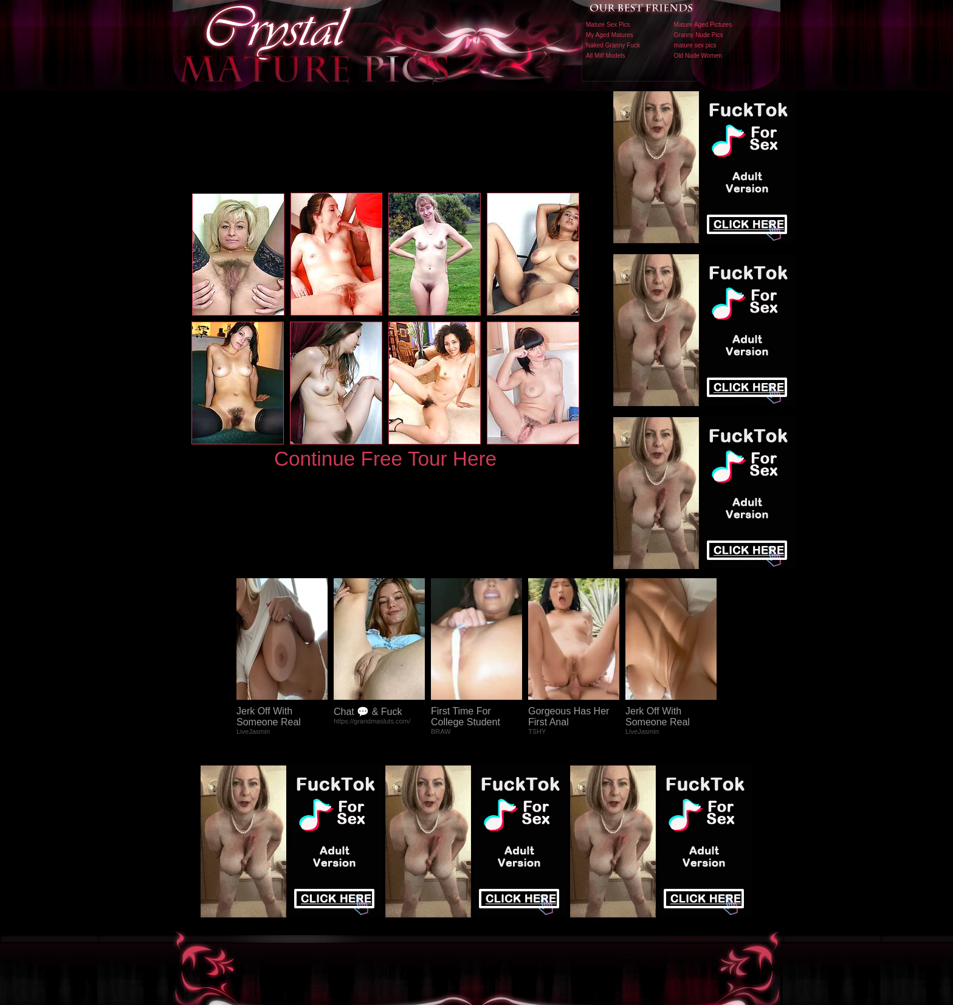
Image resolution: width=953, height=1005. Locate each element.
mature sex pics (695, 45)
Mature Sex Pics (608, 24)
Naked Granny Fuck (613, 45)
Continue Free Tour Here (385, 458)
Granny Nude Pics (698, 35)
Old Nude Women (698, 55)
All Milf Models (605, 55)
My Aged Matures (609, 35)
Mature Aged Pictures (703, 24)
